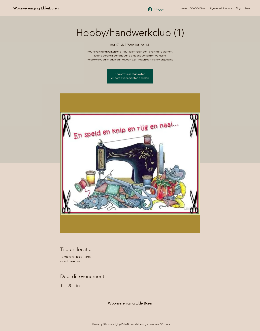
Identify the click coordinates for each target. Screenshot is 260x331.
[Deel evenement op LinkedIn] (78, 285)
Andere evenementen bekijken (130, 78)
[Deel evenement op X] (69, 285)
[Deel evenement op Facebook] (61, 285)
